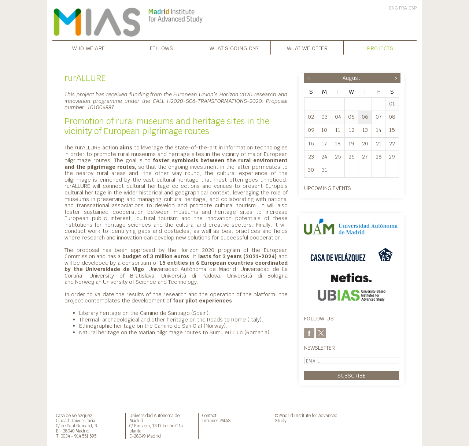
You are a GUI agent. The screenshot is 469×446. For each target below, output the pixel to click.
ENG (393, 8)
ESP (413, 8)
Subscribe (351, 375)
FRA (403, 8)
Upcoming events (327, 188)
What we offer (307, 48)
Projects (380, 48)
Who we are (88, 48)
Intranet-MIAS (216, 420)
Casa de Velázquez (74, 415)
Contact (209, 415)
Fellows (161, 48)
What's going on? (234, 48)
